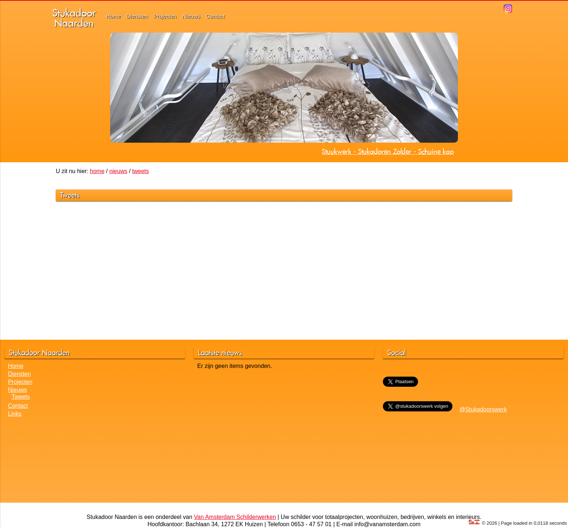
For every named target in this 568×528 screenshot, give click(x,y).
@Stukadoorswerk (483, 409)
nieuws (118, 171)
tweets (140, 171)
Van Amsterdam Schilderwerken (235, 517)
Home (113, 16)
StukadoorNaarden (74, 18)
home (97, 171)
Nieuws (191, 16)
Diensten (137, 16)
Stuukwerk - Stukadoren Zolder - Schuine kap (388, 151)
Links (14, 414)
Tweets (21, 397)
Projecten (165, 16)
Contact (215, 16)
